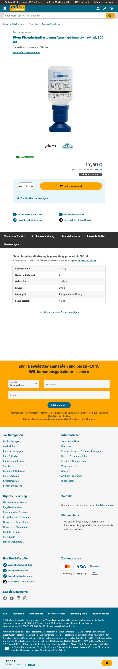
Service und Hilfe (70, 441)
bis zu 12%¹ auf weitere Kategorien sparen (90, 2)
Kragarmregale (11, 480)
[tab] (14, 236)
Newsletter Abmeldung (15, 527)
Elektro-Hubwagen (13, 451)
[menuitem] (98, 8)
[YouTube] (12, 598)
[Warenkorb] (111, 8)
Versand (98, 169)
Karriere (65, 471)
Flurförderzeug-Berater (15, 502)
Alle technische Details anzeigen (61, 312)
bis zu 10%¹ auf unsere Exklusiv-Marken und (44, 2)
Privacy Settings (100, 613)
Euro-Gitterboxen (12, 456)
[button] (30, 497)
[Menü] (5, 8)
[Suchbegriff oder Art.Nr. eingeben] (54, 15)
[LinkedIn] (18, 598)
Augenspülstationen (87, 260)
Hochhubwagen (11, 441)
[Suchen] (110, 15)
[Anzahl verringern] (20, 186)
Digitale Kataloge (12, 532)
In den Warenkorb (71, 186)
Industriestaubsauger (14, 461)
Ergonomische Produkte (15, 512)
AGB (5, 613)
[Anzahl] (26, 186)
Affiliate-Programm (71, 476)
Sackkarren (9, 466)
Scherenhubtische (12, 485)
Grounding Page (78, 613)
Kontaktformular (105, 505)
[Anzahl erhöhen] (32, 186)
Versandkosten (52, 620)
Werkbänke (9, 446)
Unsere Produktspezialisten (75, 456)
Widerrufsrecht (69, 466)
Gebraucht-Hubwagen (14, 471)
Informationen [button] (70, 435)
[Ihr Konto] (98, 8)
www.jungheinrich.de (65, 626)
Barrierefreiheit (56, 613)
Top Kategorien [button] (13, 435)
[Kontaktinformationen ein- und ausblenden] (7, 648)
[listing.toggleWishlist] (32, 198)
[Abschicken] (59, 405)
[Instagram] (25, 598)
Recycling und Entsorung (16, 517)
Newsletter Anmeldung (15, 522)
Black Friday (67, 480)
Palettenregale (11, 476)
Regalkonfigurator (12, 507)
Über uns (66, 446)
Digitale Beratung (15, 496)
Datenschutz (36, 613)
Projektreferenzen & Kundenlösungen (81, 451)
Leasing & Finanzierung (73, 461)
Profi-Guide (9, 537)
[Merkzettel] (104, 8)
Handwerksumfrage (13, 542)
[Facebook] (5, 598)
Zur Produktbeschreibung (26, 52)
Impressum (18, 613)
